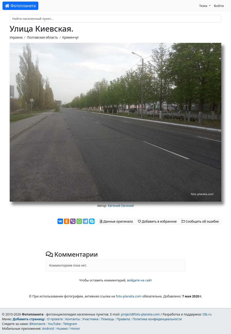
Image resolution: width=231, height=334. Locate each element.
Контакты (72, 319)
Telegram (70, 324)
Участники (90, 319)
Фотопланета (20, 5)
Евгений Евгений (121, 205)
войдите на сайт (139, 280)
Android (48, 328)
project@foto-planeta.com (140, 314)
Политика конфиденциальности (157, 319)
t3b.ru (207, 314)
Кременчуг (70, 37)
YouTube (54, 324)
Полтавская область (42, 37)
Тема (203, 6)
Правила (123, 319)
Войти (219, 6)
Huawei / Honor (68, 328)
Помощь (107, 319)
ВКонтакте (37, 324)
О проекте (55, 319)
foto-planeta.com (129, 296)
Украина (16, 37)
